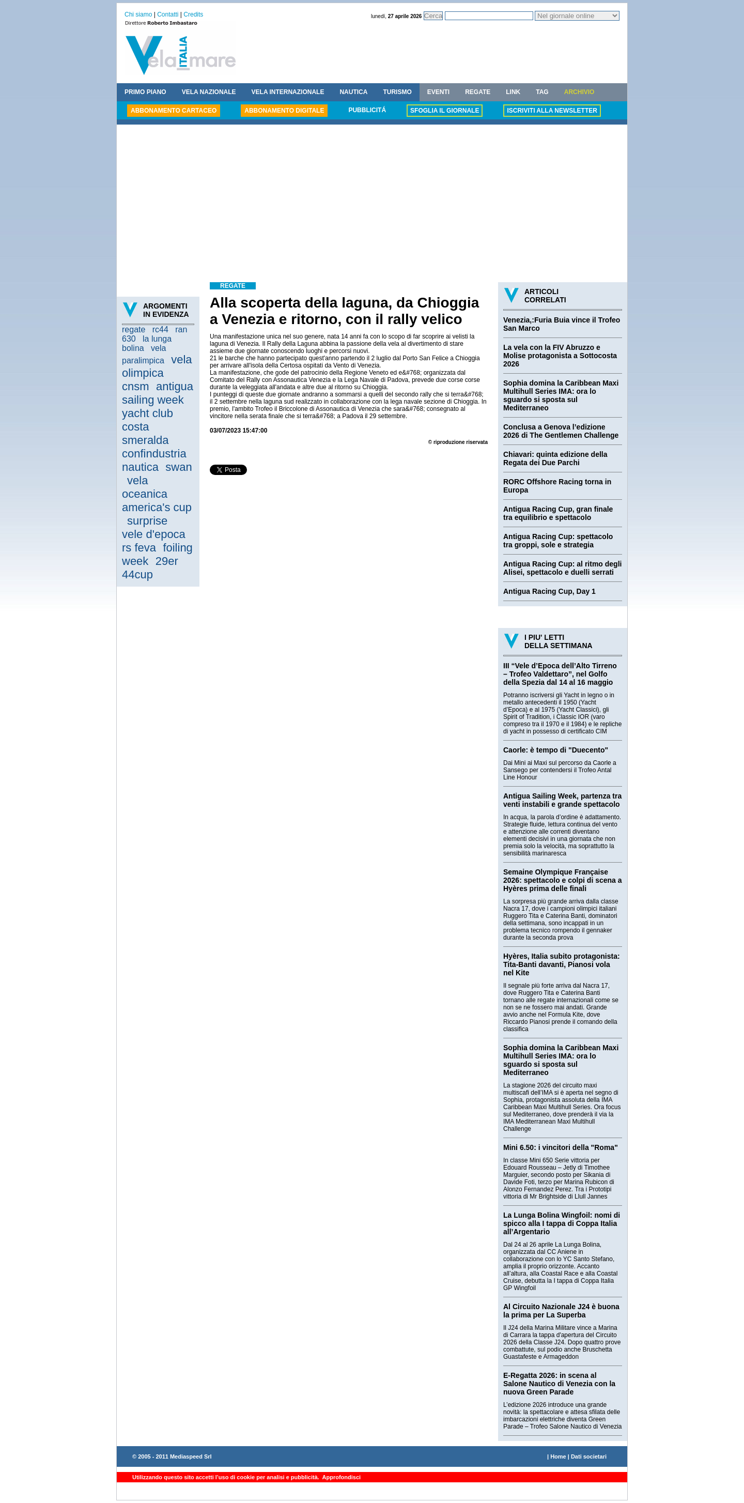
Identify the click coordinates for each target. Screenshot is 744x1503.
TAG (542, 92)
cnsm (135, 386)
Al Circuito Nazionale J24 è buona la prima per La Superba (561, 1310)
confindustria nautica (154, 460)
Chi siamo (138, 14)
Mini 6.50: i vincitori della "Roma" (560, 1147)
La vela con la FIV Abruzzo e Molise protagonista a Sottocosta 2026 (560, 355)
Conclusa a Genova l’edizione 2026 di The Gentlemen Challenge (560, 431)
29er (167, 561)
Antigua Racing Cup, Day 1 (549, 591)
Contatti (167, 14)
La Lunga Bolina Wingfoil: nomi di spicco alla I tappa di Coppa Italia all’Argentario (561, 1223)
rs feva (139, 547)
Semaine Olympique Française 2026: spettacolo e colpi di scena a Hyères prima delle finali (562, 880)
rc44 (160, 329)
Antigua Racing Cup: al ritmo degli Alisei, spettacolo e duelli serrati (562, 568)
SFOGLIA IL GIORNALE (444, 110)
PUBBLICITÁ (367, 110)
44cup (137, 574)
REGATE (477, 92)
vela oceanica (144, 487)
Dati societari (589, 1456)
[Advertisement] (372, 204)
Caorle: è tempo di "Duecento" (555, 750)
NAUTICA (353, 92)
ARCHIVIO (579, 92)
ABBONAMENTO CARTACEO (173, 110)
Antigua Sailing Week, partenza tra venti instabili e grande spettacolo (562, 800)
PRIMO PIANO (145, 92)
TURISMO (397, 92)
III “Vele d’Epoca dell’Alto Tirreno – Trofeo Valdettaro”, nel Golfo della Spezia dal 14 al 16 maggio (560, 674)
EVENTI (438, 92)
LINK (513, 92)
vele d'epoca (153, 534)
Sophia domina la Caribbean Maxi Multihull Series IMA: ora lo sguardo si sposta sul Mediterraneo (560, 395)
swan (178, 467)
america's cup (157, 507)
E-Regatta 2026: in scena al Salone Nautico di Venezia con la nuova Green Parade (559, 1383)
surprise (147, 520)
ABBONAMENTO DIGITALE (284, 110)
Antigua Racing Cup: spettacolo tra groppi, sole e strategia (558, 540)
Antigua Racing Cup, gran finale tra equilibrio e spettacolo (558, 513)
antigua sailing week (157, 393)
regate (133, 329)
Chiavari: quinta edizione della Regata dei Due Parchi (555, 458)
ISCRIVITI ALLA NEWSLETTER (552, 110)
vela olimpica (157, 366)
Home (558, 1456)
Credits (193, 14)
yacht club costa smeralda (147, 427)
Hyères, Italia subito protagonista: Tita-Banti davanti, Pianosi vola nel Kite (561, 964)
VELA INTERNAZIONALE (288, 92)
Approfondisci (341, 1477)
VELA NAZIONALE (209, 92)
